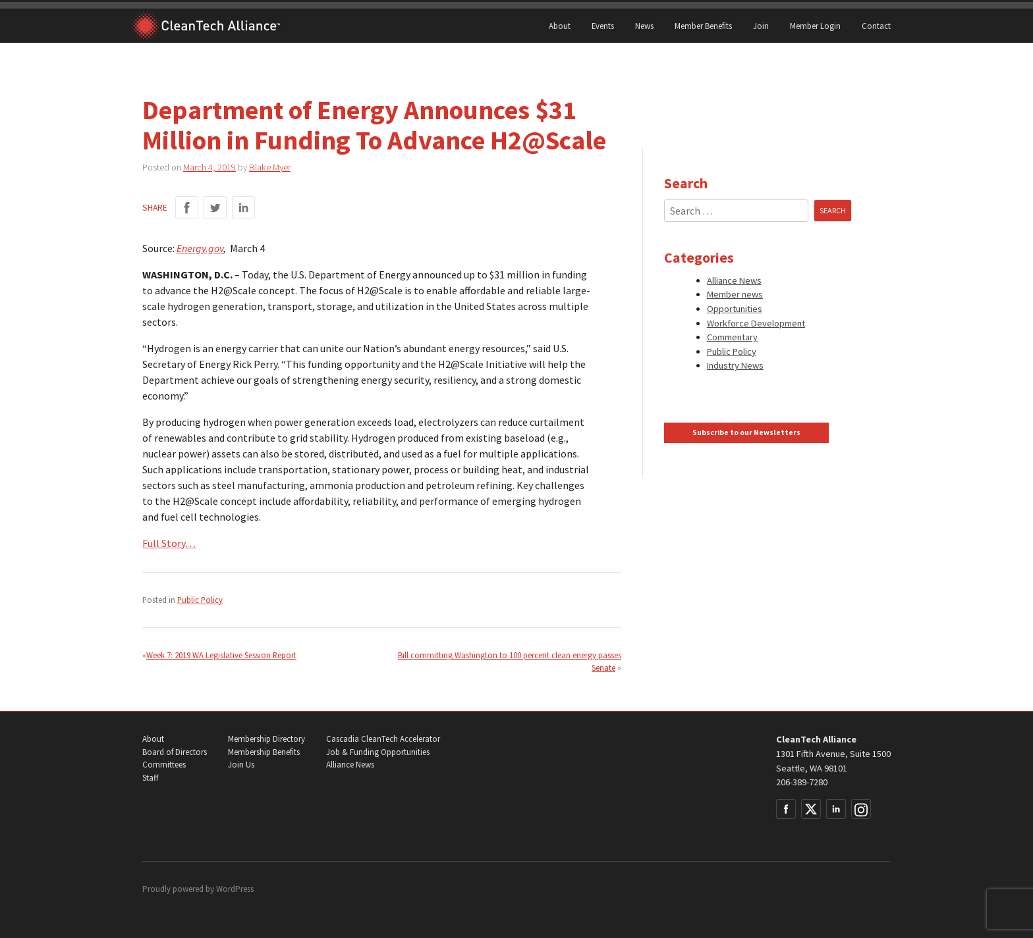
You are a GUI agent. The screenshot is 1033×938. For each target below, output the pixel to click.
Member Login (815, 25)
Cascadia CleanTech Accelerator (383, 738)
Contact (876, 25)
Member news (735, 294)
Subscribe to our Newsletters (746, 432)
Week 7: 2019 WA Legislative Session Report (221, 655)
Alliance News (734, 280)
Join (761, 25)
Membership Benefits (264, 752)
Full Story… (169, 543)
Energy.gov (200, 248)
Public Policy (200, 599)
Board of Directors (174, 752)
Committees (164, 764)
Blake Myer (270, 167)
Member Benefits (703, 25)
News (644, 25)
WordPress (235, 889)
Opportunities (734, 309)
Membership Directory (266, 738)
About (560, 25)
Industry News (735, 365)
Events (603, 25)
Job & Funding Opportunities (378, 752)
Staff (150, 777)
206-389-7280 (801, 782)
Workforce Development (756, 323)
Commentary (732, 337)
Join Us (241, 764)
